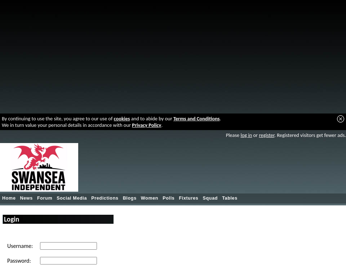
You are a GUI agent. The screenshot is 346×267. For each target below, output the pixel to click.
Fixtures (188, 198)
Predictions (105, 198)
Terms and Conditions (196, 118)
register (266, 135)
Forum (44, 198)
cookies (122, 118)
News (26, 198)
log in (246, 135)
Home (9, 198)
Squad (210, 198)
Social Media (72, 198)
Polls (168, 198)
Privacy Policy (146, 125)
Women (149, 198)
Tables (230, 198)
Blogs (130, 198)
